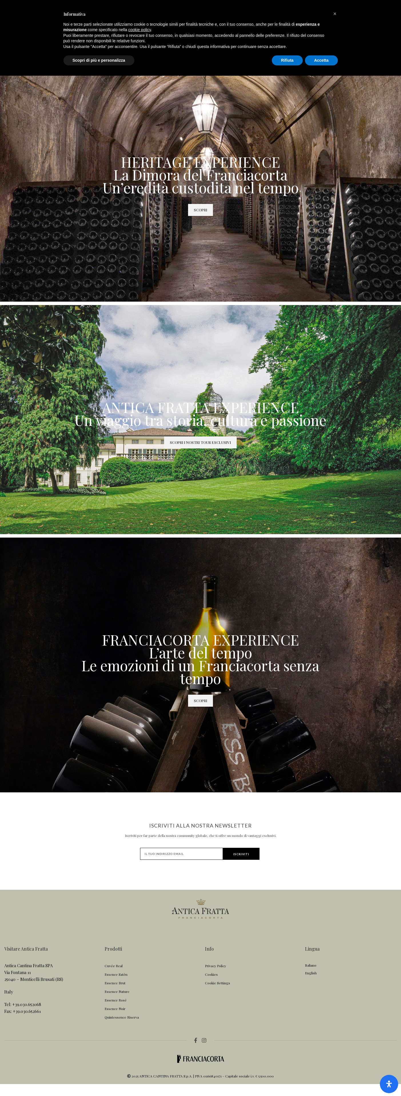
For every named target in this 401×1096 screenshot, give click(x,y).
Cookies (211, 986)
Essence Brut (115, 995)
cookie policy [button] (139, 1050)
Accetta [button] (321, 1080)
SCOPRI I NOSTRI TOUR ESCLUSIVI (200, 454)
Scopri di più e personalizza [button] (99, 1080)
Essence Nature (117, 1003)
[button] (335, 1034)
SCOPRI (200, 221)
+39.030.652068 (26, 1016)
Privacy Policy (215, 978)
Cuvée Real (114, 978)
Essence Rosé (116, 1012)
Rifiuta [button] (287, 1080)
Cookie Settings (217, 995)
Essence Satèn (116, 986)
